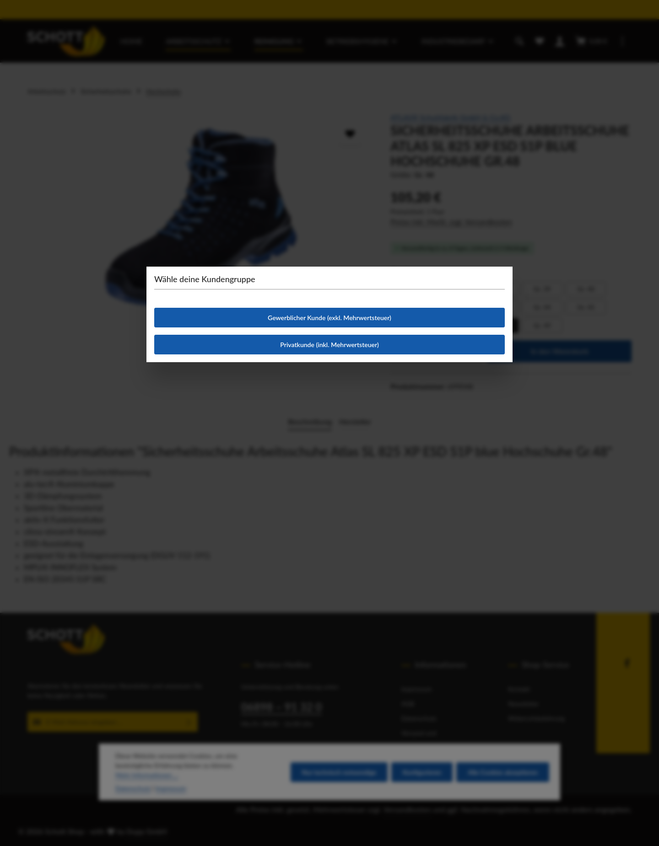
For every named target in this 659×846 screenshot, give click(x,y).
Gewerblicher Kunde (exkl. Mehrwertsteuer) (329, 317)
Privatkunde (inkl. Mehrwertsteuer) (329, 344)
